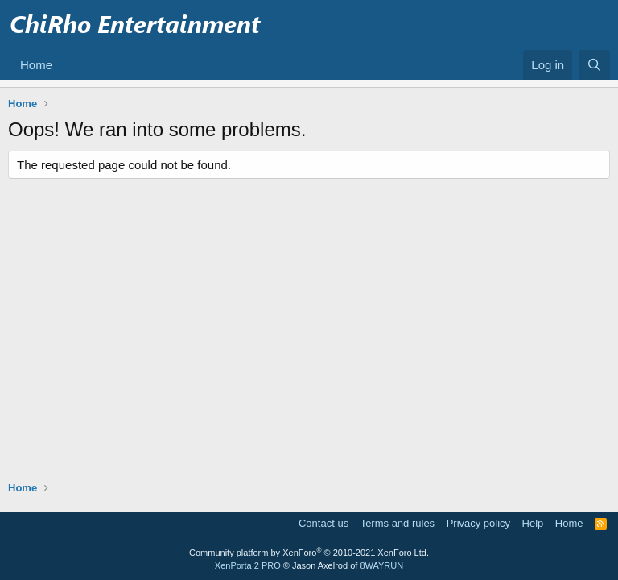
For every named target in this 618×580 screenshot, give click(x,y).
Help (533, 523)
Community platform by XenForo (309, 552)
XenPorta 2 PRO (248, 565)
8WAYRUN (381, 565)
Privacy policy (478, 523)
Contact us (323, 523)
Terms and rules (397, 523)
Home (36, 65)
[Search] (594, 65)
